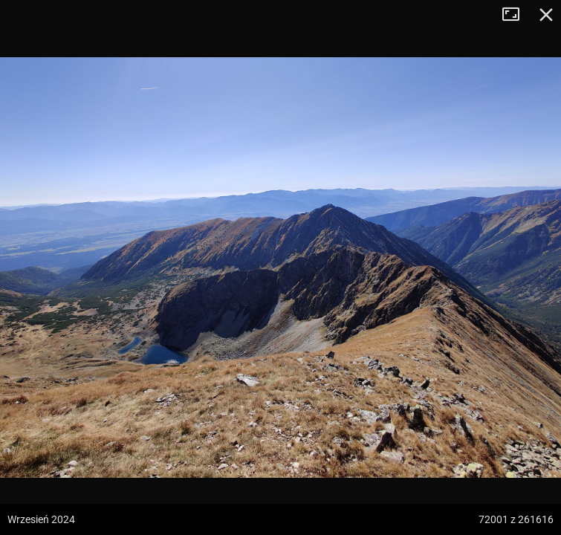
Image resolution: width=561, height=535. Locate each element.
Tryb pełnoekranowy (516, 15)
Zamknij (546, 15)
